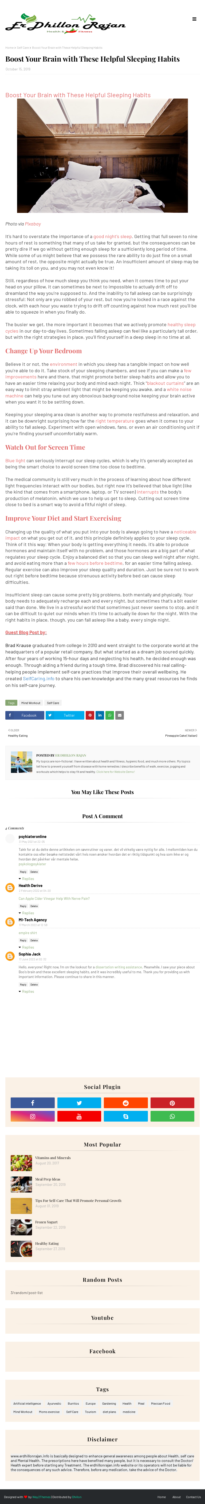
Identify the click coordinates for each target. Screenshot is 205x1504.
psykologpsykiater (32, 864)
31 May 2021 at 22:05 (32, 841)
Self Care (23, 47)
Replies (28, 878)
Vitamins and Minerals (53, 1157)
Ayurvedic (54, 1403)
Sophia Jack (30, 954)
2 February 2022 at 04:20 (35, 890)
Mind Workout (30, 703)
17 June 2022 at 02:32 (32, 959)
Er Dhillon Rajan (70, 755)
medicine (129, 1411)
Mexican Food (160, 1403)
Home (9, 47)
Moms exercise (49, 1411)
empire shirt (28, 933)
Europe (91, 1403)
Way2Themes (41, 1497)
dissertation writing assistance (119, 967)
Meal (141, 1403)
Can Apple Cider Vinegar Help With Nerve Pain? (54, 898)
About (176, 1497)
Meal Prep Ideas (47, 1179)
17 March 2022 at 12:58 (33, 925)
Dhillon (76, 1497)
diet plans (109, 1411)
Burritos (73, 1403)
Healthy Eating (47, 1243)
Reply (23, 871)
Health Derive (30, 885)
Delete (34, 871)
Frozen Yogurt (46, 1222)
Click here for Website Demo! (115, 771)
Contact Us (193, 1497)
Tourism (90, 1411)
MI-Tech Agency (33, 919)
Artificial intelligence (27, 1403)
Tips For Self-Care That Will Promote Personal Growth (78, 1200)
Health (127, 1403)
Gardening (109, 1403)
